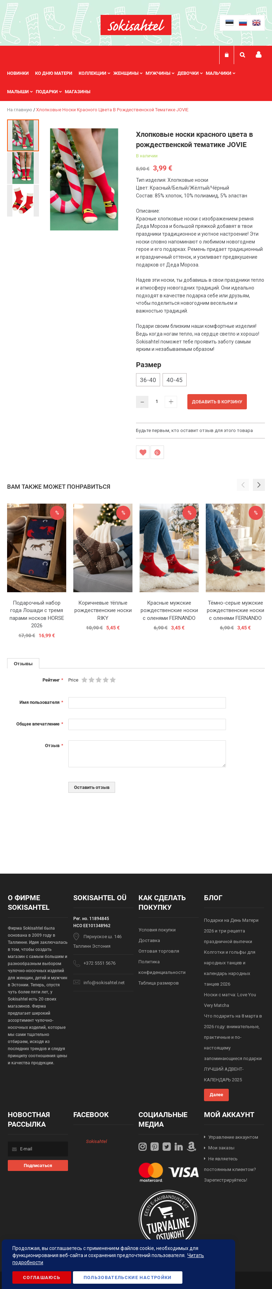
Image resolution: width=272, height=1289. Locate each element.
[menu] (136, 82)
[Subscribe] (38, 1165)
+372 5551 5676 (99, 963)
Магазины (77, 91)
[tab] (23, 663)
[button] (23, 167)
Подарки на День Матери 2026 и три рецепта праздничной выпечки (231, 931)
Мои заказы (221, 1147)
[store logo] (136, 25)
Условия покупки (157, 929)
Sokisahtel (96, 1141)
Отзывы (23, 663)
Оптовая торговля (158, 951)
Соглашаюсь (42, 1277)
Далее (216, 1094)
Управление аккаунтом (233, 1137)
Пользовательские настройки (128, 1277)
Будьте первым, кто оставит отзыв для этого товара (194, 430)
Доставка (149, 940)
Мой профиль (258, 54)
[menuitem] (21, 73)
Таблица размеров (158, 983)
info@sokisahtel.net (104, 982)
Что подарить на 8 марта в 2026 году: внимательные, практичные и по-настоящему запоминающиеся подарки (233, 1037)
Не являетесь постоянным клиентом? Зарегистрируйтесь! (230, 1169)
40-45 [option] (174, 379)
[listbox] (200, 380)
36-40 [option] (148, 379)
